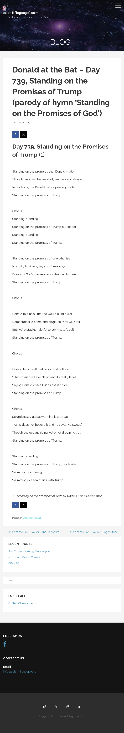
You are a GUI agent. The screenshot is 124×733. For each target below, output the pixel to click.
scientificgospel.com (20, 12)
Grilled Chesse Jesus (22, 603)
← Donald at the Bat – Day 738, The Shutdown (31, 532)
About (56, 706)
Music (67, 706)
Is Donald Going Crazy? (24, 557)
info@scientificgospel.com (21, 671)
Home (44, 706)
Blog (79, 706)
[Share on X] (24, 134)
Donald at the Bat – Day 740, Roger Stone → (94, 532)
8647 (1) (13, 563)
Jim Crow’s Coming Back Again (29, 551)
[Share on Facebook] (15, 134)
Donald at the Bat (32, 518)
